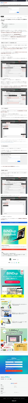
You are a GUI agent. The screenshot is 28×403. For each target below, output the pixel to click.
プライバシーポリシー (9, 398)
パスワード (8, 17)
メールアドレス (7, 363)
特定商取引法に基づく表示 (16, 398)
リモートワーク (11, 17)
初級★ (21, 17)
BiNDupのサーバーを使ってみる (14, 222)
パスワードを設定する (5, 25)
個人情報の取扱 (9, 368)
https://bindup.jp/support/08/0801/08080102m (7, 142)
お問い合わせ (23, 398)
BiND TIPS (2, 16)
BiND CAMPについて (3, 392)
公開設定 (18, 17)
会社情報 (4, 398)
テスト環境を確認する (5, 26)
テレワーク (5, 17)
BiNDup (24, 31)
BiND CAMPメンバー (16, 392)
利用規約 (2, 393)
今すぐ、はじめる (14, 370)
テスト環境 (2, 17)
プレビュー (15, 17)
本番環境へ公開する (5, 27)
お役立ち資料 (2, 389)
